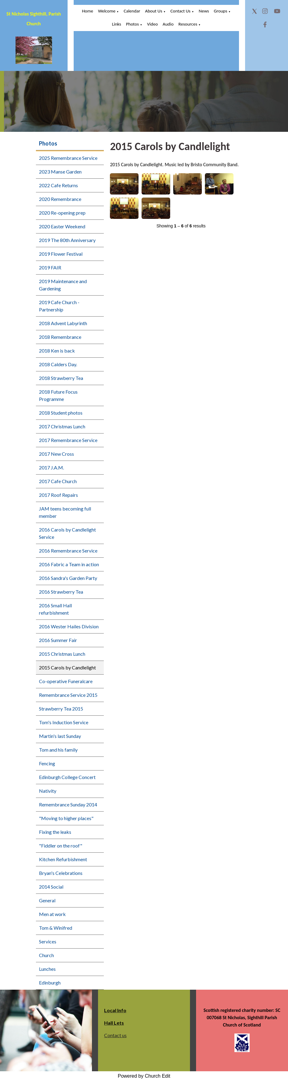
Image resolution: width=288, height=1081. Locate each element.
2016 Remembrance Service (68, 550)
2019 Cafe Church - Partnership (59, 305)
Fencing (47, 763)
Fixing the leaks (55, 832)
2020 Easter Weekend (62, 226)
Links (116, 24)
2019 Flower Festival (61, 254)
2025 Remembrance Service (68, 158)
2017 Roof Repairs (58, 495)
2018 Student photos (61, 413)
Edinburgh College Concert (67, 777)
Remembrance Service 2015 (68, 695)
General (47, 900)
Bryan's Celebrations (61, 873)
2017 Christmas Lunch (62, 426)
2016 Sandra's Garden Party (68, 578)
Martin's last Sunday (60, 736)
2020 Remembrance (60, 199)
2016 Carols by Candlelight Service (67, 533)
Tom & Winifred (55, 928)
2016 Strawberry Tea (61, 592)
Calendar (132, 11)
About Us (153, 11)
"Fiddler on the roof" (60, 845)
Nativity (47, 791)
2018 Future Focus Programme (58, 395)
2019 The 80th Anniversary (67, 240)
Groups (220, 11)
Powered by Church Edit (144, 1076)
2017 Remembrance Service (68, 440)
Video (152, 24)
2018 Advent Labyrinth (63, 323)
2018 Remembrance (60, 337)
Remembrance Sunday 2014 (68, 804)
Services (47, 941)
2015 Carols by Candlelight (67, 667)
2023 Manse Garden (60, 171)
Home (87, 11)
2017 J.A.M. (51, 467)
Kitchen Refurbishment (63, 859)
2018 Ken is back (57, 350)
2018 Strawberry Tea (61, 378)
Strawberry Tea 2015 (61, 708)
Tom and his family (58, 750)
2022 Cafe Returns (58, 185)
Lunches (47, 969)
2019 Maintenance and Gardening (63, 284)
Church (46, 955)
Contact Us (180, 11)
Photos (132, 24)
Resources (187, 24)
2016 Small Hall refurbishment (55, 609)
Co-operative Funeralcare (66, 681)
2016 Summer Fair (58, 640)
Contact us (115, 1035)
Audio (168, 24)
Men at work (52, 914)
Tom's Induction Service (63, 722)
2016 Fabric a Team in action (69, 564)
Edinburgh (50, 982)
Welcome (106, 11)
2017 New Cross (56, 454)
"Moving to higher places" (66, 818)
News (204, 11)
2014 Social (51, 887)
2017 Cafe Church (58, 481)
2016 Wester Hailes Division (69, 626)
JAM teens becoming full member (65, 512)
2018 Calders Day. (58, 364)
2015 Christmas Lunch (62, 654)
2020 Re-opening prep (62, 213)
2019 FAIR (50, 267)
